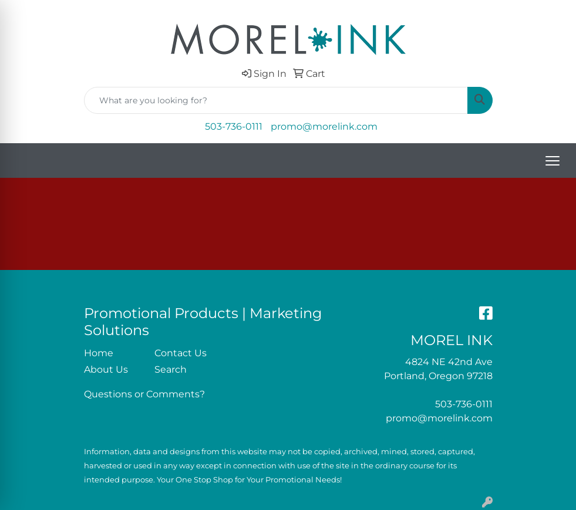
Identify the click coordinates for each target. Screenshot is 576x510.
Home (98, 353)
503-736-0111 (233, 126)
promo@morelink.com (324, 126)
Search (170, 369)
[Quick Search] (276, 100)
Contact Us (180, 353)
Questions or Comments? (144, 394)
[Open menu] (552, 161)
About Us (106, 369)
